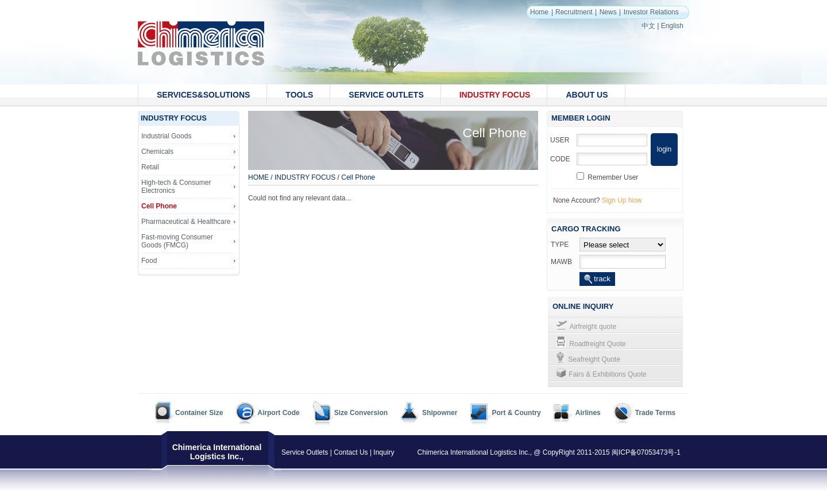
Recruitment (574, 12)
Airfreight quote (593, 327)
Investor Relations (651, 12)
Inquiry (383, 452)
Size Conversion (361, 413)
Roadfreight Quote (597, 344)
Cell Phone (159, 206)
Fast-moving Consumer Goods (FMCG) (177, 241)
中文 (648, 26)
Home (539, 12)
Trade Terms (655, 413)
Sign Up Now (622, 200)
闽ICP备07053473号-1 (646, 452)
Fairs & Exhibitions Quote (607, 374)
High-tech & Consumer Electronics (176, 187)
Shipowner (439, 413)
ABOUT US (587, 94)
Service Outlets (304, 452)
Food (149, 261)
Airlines (588, 413)
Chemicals (157, 152)
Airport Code (278, 413)
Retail (150, 167)
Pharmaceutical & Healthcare (185, 222)
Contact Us (351, 452)
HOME (258, 177)
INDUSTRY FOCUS (495, 94)
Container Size (199, 413)
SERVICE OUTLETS (386, 94)
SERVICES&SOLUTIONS (203, 94)
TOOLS (299, 94)
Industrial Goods (166, 136)
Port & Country (516, 413)
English (672, 26)
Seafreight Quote (594, 359)
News (608, 12)
